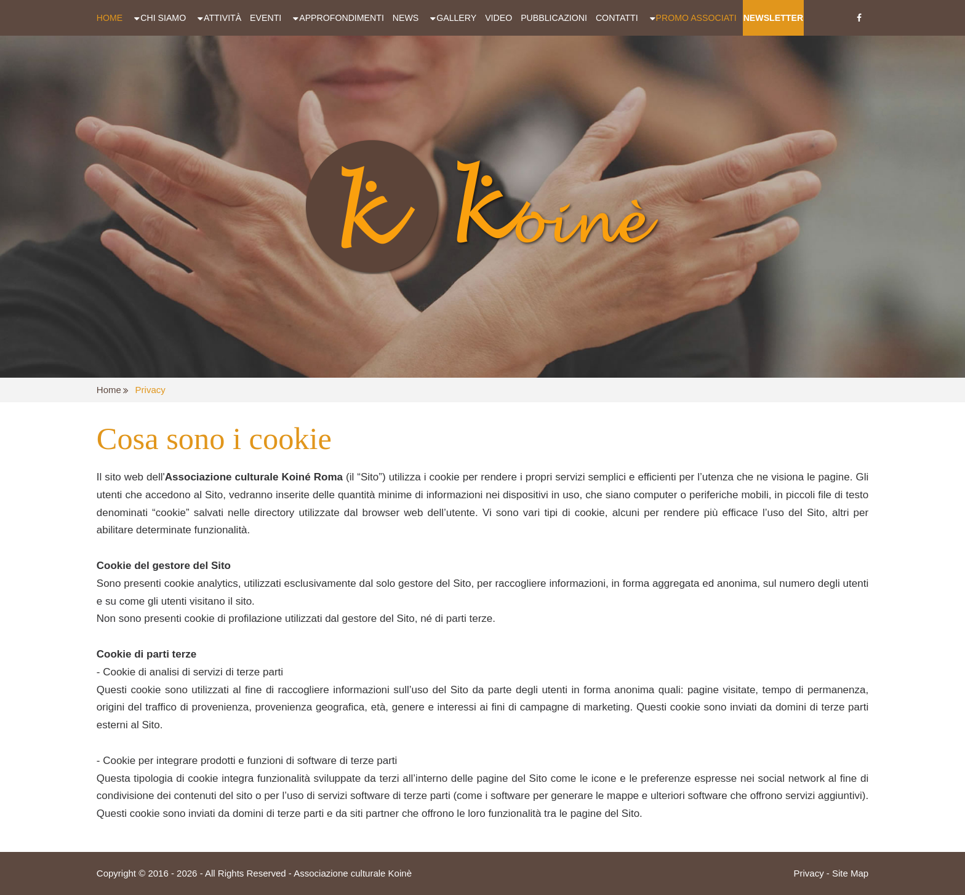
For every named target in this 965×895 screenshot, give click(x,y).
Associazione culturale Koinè (353, 873)
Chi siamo (163, 18)
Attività (222, 18)
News (405, 18)
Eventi (265, 18)
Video (498, 18)
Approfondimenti (341, 18)
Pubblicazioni (554, 18)
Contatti (617, 18)
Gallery (456, 18)
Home (109, 18)
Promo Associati (696, 18)
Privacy (150, 389)
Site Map (850, 873)
